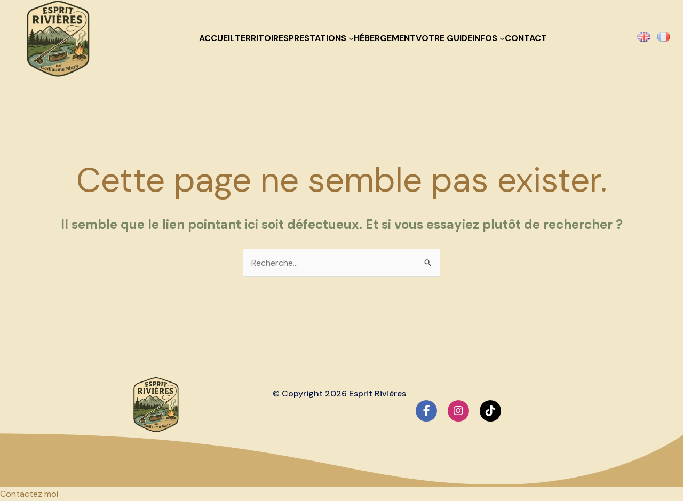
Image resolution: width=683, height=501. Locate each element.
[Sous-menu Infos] (502, 38)
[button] (29, 493)
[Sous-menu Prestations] (351, 38)
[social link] (426, 411)
